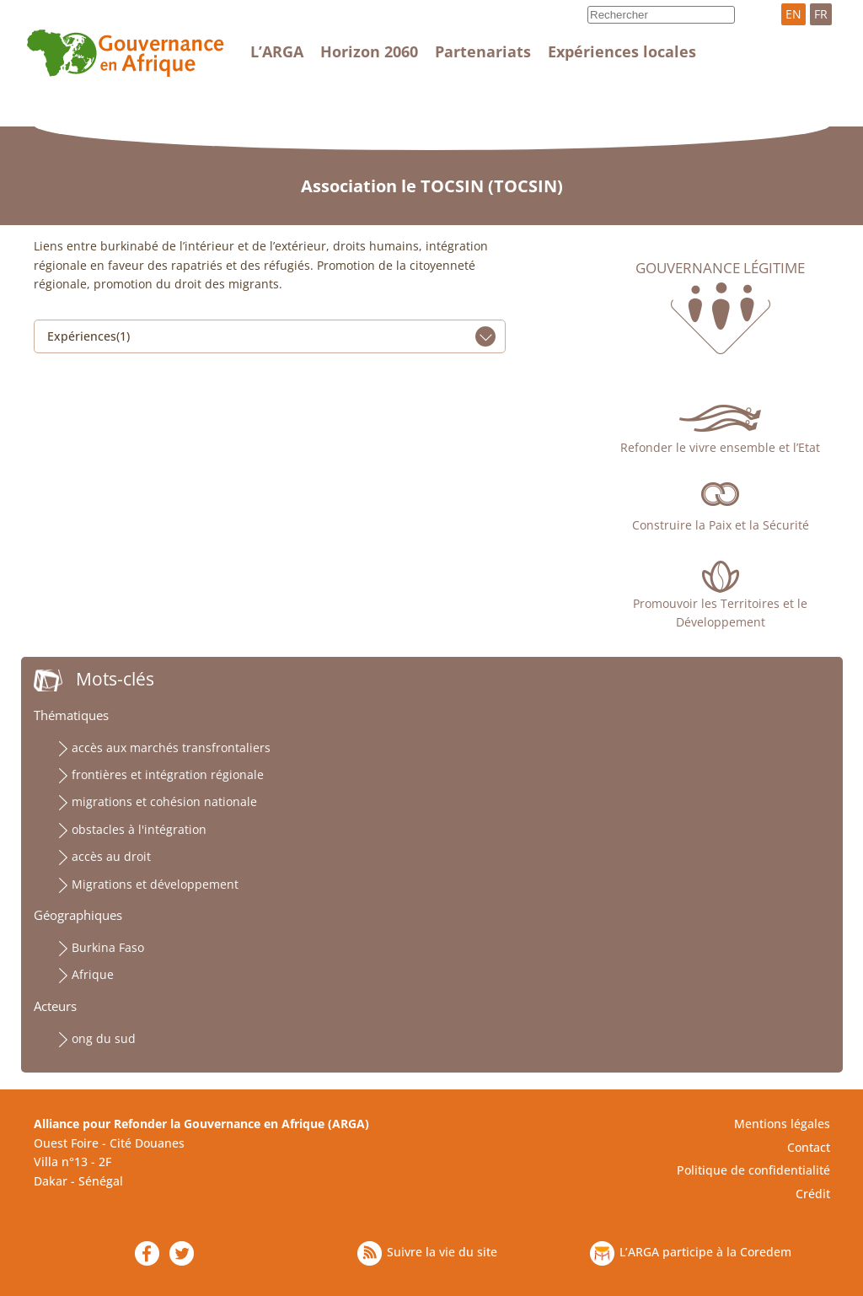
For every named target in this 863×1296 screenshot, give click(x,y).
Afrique (93, 974)
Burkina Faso (108, 947)
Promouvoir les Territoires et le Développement (720, 612)
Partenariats (483, 51)
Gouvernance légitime (720, 268)
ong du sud (104, 1038)
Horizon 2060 (369, 51)
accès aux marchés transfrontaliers (171, 747)
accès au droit (111, 856)
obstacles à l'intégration (139, 829)
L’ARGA (276, 51)
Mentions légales (782, 1124)
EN (793, 14)
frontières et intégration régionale (168, 774)
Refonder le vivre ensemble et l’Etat (720, 447)
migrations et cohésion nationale (164, 801)
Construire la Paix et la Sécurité (720, 525)
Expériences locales (622, 51)
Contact (808, 1147)
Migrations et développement (155, 884)
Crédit (813, 1194)
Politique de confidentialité (753, 1170)
